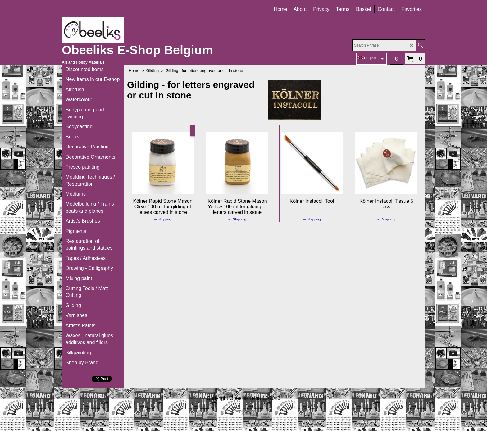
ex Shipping (163, 219)
